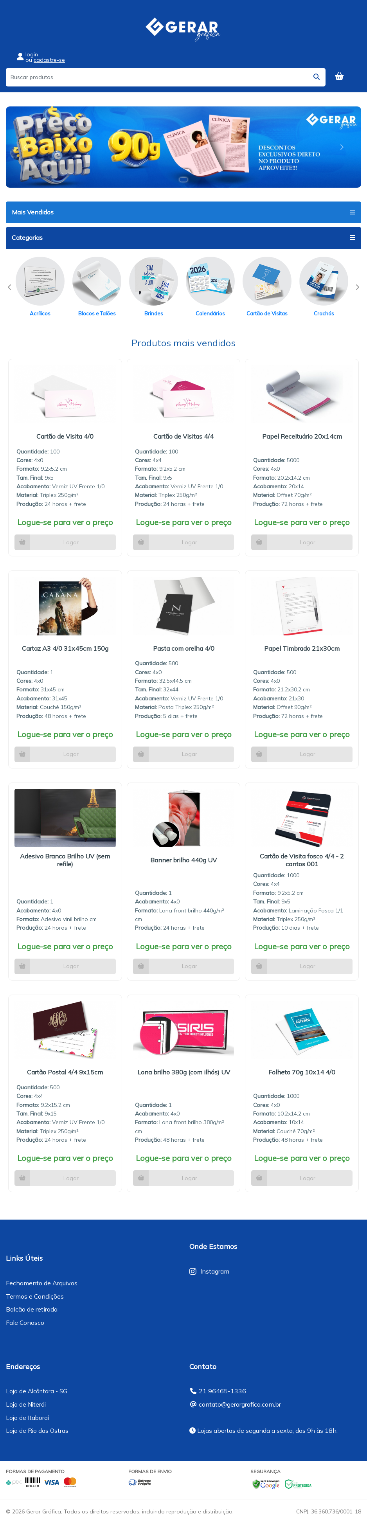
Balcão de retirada (32, 1309)
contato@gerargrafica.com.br (240, 1404)
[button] (25, 147)
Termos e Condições (35, 1296)
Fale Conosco (25, 1322)
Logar (71, 542)
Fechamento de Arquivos (41, 1283)
